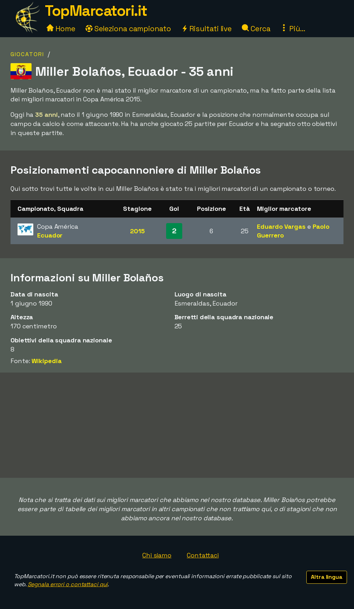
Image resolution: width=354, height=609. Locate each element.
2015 (137, 231)
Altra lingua (326, 577)
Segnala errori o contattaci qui (68, 584)
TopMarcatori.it (96, 10)
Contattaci (203, 555)
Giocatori (27, 54)
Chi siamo (156, 555)
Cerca (256, 28)
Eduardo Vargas (281, 226)
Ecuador (49, 235)
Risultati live (206, 28)
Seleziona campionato (128, 28)
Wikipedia (46, 361)
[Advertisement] (177, 425)
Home (61, 28)
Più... (292, 28)
